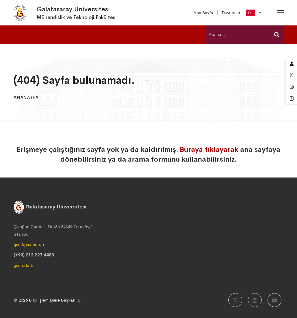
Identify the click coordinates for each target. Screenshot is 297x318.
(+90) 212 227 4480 (34, 255)
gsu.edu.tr (23, 265)
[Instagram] (255, 300)
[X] (235, 300)
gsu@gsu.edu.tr (29, 244)
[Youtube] (274, 300)
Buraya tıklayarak (209, 149)
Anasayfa (26, 97)
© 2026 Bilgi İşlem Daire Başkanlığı (47, 300)
